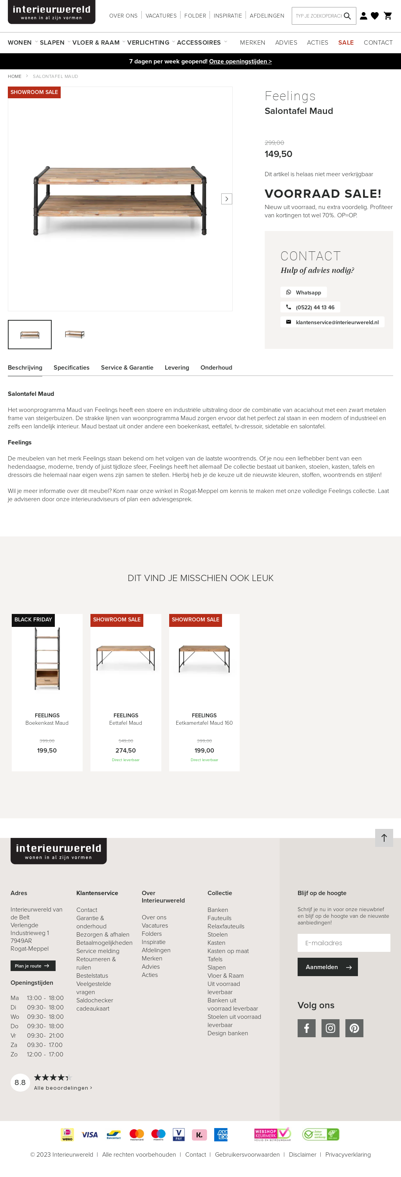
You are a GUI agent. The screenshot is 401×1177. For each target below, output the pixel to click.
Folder (195, 16)
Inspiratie (228, 16)
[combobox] (324, 16)
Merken (252, 42)
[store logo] (52, 12)
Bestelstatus (92, 975)
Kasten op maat (228, 950)
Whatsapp (308, 293)
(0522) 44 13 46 (315, 307)
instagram (331, 1028)
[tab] (31, 367)
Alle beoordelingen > (63, 1088)
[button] (74, 334)
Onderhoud (216, 367)
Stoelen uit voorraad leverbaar (234, 1020)
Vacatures (161, 16)
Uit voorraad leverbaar (224, 987)
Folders (152, 933)
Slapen (217, 967)
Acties (317, 42)
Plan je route (28, 965)
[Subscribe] (328, 967)
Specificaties (72, 367)
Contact (378, 42)
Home (15, 76)
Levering (177, 367)
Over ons (123, 16)
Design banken (228, 1033)
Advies (286, 42)
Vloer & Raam (226, 975)
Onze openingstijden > (240, 61)
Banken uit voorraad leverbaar (233, 1004)
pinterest (354, 1028)
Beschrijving (25, 367)
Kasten (217, 942)
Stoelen (218, 934)
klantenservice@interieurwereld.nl (337, 322)
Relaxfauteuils (226, 926)
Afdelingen (267, 16)
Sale (346, 42)
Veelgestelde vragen (93, 987)
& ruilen (96, 963)
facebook (307, 1028)
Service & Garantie (127, 367)
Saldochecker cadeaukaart (94, 1004)
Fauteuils (219, 917)
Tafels (215, 959)
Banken (218, 909)
